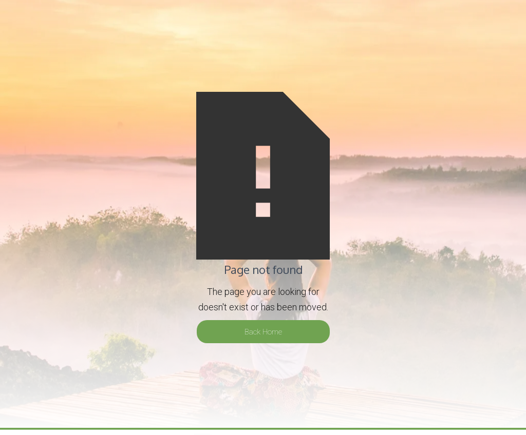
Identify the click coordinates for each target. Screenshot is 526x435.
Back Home (263, 332)
